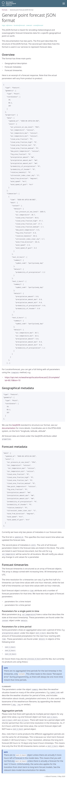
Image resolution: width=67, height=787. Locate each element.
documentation (9, 428)
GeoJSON (16, 425)
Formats (4, 10)
